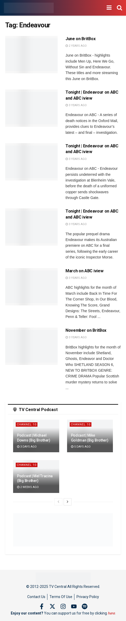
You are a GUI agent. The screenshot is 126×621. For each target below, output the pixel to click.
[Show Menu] (109, 8)
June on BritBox (80, 38)
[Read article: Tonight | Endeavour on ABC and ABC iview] (31, 108)
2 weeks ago (28, 487)
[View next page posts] (68, 501)
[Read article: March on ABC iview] (31, 286)
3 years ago (76, 105)
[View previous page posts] (58, 501)
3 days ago (27, 446)
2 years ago (76, 45)
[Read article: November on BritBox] (31, 346)
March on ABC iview (84, 270)
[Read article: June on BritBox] (31, 54)
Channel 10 (26, 424)
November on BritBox (85, 330)
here (111, 613)
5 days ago (81, 446)
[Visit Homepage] (29, 8)
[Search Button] (119, 8)
